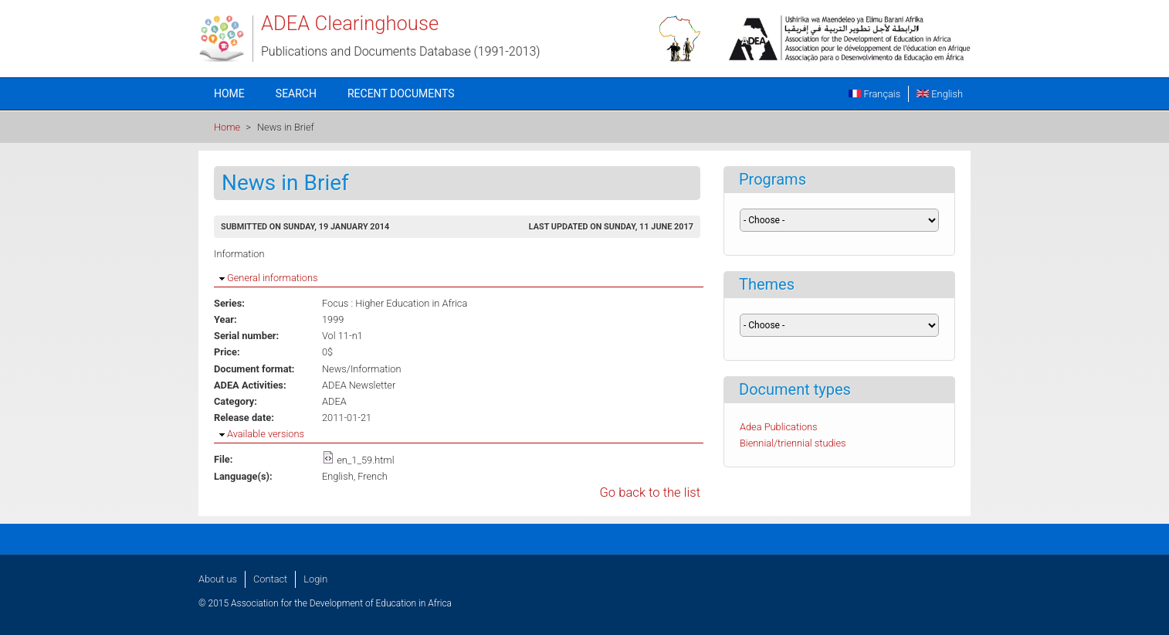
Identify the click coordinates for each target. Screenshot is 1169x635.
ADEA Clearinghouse (350, 23)
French (372, 476)
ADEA (334, 401)
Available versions (265, 434)
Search (296, 93)
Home (229, 93)
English (940, 94)
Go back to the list (649, 492)
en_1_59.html (365, 460)
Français (874, 94)
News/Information (361, 369)
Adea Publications (779, 427)
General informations (272, 278)
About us (217, 579)
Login (315, 579)
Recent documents (401, 93)
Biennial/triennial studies (793, 443)
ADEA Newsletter (358, 385)
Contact (270, 579)
